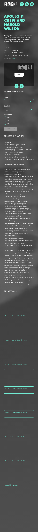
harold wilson (8, 206)
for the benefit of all (10, 199)
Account (27, 4)
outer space (18, 255)
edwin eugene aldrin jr (11, 189)
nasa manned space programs (14, 240)
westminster (26, 285)
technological (29, 277)
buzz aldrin (7, 179)
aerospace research (10, 167)
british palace (25, 176)
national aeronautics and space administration (19, 250)
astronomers (8, 174)
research (24, 260)
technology (25, 280)
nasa (5, 233)
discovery (20, 184)
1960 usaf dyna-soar (10, 147)
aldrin (20, 167)
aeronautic (7, 159)
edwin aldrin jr (8, 186)
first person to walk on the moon (14, 196)
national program (9, 253)
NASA (14, 58)
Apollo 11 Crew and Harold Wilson (16, 316)
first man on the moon (22, 191)
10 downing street (10, 142)
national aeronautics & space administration (18, 245)
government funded (21, 201)
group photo (8, 204)
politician (7, 260)
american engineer (24, 169)
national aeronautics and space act (15, 248)
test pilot (7, 282)
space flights (23, 270)
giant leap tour (9, 201)
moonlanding (8, 231)
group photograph (20, 204)
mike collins (28, 226)
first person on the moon (12, 194)
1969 (6, 152)
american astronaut (10, 169)
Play (19, 74)
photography (25, 258)
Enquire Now (10, 128)
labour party (27, 213)
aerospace (22, 164)
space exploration (26, 265)
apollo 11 (7, 172)
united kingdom (19, 282)
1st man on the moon (16, 152)
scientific (16, 262)
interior (20, 211)
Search (32, 4)
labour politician (9, 216)
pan (25, 255)
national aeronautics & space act (14, 243)
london (18, 216)
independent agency (24, 208)
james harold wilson (10, 213)
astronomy (17, 174)
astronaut (22, 172)
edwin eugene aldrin (21, 186)
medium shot (8, 226)
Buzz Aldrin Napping (11, 485)
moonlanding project (20, 231)
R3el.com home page (11, 4)
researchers (8, 262)
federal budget (9, 191)
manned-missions (27, 223)
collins (30, 179)
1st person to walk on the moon (14, 157)
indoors (6, 211)
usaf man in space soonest (12, 285)
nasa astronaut (13, 233)
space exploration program (13, 267)
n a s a (31, 231)
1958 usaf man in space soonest (14, 145)
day (16, 181)
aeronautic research (18, 159)
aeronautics (24, 162)
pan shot (30, 255)
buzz (31, 176)
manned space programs (12, 223)
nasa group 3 (23, 233)
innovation (13, 211)
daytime (13, 184)
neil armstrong (9, 255)
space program (24, 272)
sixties (6, 265)
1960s (20, 147)
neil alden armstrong (23, 253)
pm (31, 258)
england (29, 189)
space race (7, 275)
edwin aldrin (28, 184)
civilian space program (20, 179)
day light (21, 181)
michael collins (18, 226)
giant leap (21, 199)
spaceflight (20, 277)
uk (12, 282)
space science (17, 275)
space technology (10, 277)
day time (28, 181)
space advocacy (15, 265)
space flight (26, 267)
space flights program (11, 272)
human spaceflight (10, 208)
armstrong (15, 172)
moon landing (8, 228)
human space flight (20, 206)
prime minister (16, 260)
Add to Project (16, 86)
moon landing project (21, 228)
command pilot (9, 181)
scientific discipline (26, 262)
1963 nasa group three (25, 149)
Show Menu (22, 4)
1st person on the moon (12, 154)
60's (27, 157)
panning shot (15, 258)
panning (7, 258)
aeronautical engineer (12, 162)
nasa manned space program (13, 238)
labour (20, 213)
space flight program (11, 270)
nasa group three (10, 235)
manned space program (12, 221)
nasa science (29, 240)
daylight (7, 184)
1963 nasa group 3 (10, 149)
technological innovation (13, 280)
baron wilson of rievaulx (11, 176)
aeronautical (30, 159)
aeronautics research (11, 164)
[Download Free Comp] (22, 86)
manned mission (24, 218)
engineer (23, 189)
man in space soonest (11, 218)
